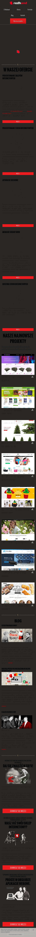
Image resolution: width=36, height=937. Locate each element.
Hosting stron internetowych (15, 284)
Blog (12, 15)
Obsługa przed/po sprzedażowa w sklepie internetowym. (16, 670)
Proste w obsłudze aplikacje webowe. (18, 880)
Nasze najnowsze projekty (18, 338)
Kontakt (23, 15)
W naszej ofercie (18, 70)
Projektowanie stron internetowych (18, 128)
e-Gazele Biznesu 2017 (9, 712)
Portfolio (30, 10)
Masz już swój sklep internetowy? (18, 823)
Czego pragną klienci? (9, 625)
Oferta (18, 10)
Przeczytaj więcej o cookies (15, 934)
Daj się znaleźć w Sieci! (18, 764)
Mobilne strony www (11, 232)
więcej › (18, 121)
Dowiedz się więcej (18, 810)
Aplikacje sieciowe (10, 180)
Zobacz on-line (32, 376)
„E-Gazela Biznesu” (16, 111)
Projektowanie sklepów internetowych (12, 77)
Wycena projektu (18, 21)
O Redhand (7, 10)
